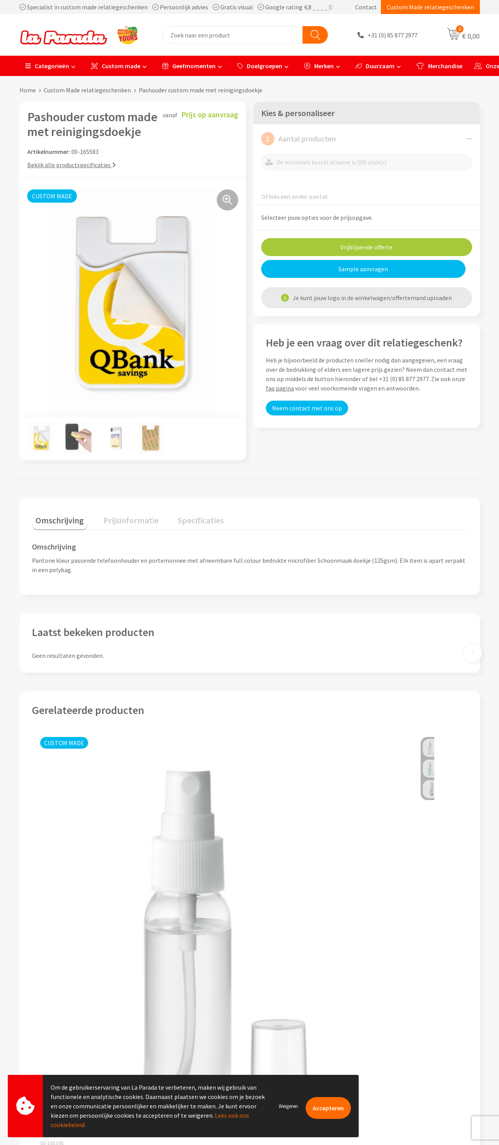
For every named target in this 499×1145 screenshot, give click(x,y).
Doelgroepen (259, 66)
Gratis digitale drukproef (292, 1012)
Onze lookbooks (395, 1036)
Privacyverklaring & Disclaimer (185, 1036)
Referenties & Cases (171, 1000)
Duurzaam (375, 66)
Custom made (115, 66)
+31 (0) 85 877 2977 (393, 35)
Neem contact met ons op (307, 408)
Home (27, 90)
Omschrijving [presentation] (56, 516)
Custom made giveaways (405, 989)
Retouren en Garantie (288, 1036)
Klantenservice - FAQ (287, 989)
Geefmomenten (189, 66)
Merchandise (439, 66)
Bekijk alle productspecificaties (71, 165)
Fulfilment (273, 1060)
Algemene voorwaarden (176, 1024)
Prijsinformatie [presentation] (119, 516)
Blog (379, 1048)
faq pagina (280, 388)
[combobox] (232, 35)
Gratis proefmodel (284, 1000)
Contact (366, 7)
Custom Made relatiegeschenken (430, 7)
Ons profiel (160, 989)
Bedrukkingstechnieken (404, 1012)
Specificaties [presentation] (182, 516)
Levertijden (274, 1024)
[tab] (56, 518)
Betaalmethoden (282, 1048)
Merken (319, 66)
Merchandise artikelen (402, 1000)
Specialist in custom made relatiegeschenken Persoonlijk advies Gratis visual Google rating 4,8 (176, 7)
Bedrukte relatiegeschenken (411, 1024)
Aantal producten (298, 138)
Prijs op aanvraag (68, 905)
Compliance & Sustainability (182, 1012)
